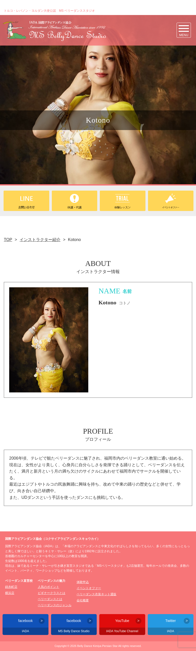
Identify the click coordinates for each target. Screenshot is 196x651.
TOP (8, 239)
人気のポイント (48, 587)
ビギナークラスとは (51, 593)
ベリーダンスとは (50, 599)
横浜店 (9, 593)
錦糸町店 (11, 587)
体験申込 (83, 582)
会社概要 (83, 600)
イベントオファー (89, 588)
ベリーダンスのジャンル (54, 605)
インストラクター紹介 (40, 239)
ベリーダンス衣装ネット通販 (96, 594)
